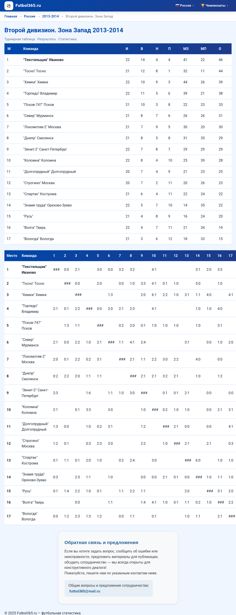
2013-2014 (50, 16)
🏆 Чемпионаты (214, 6)
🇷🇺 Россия (184, 6)
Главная (10, 16)
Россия (29, 16)
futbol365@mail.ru (84, 591)
